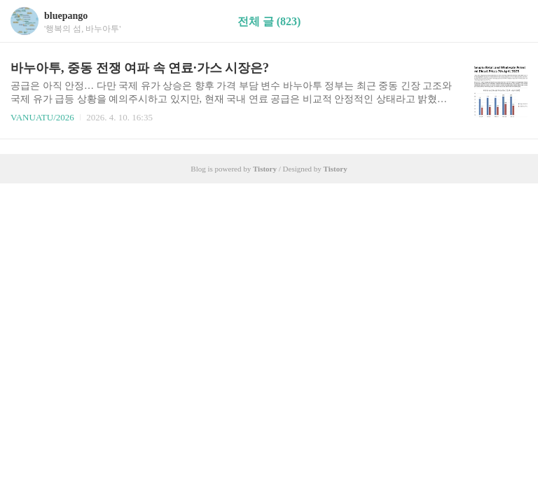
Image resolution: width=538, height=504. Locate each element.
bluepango (66, 15)
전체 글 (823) (269, 21)
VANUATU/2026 (42, 117)
